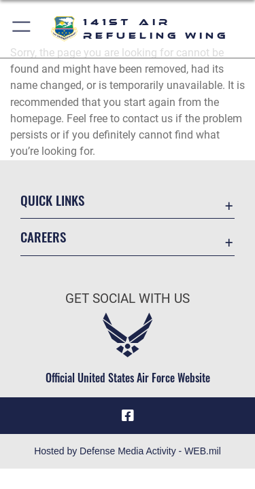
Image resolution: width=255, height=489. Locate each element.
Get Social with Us (127, 298)
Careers (43, 237)
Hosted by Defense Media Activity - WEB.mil (127, 451)
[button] (22, 29)
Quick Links (52, 200)
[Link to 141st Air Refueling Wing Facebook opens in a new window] (128, 415)
